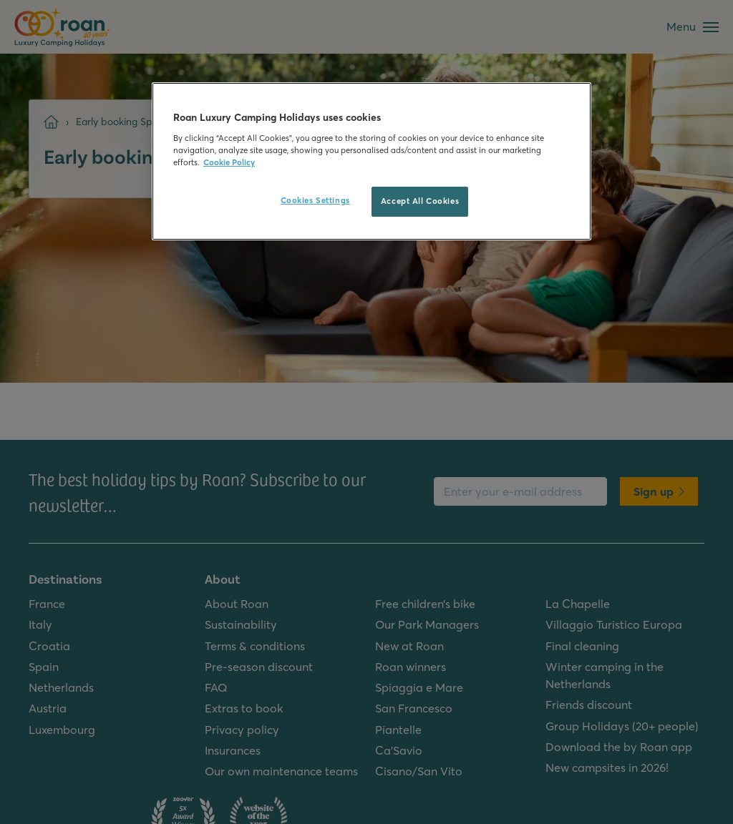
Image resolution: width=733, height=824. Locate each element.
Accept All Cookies (420, 201)
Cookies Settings (315, 200)
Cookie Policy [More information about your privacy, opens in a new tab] (229, 162)
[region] (371, 161)
